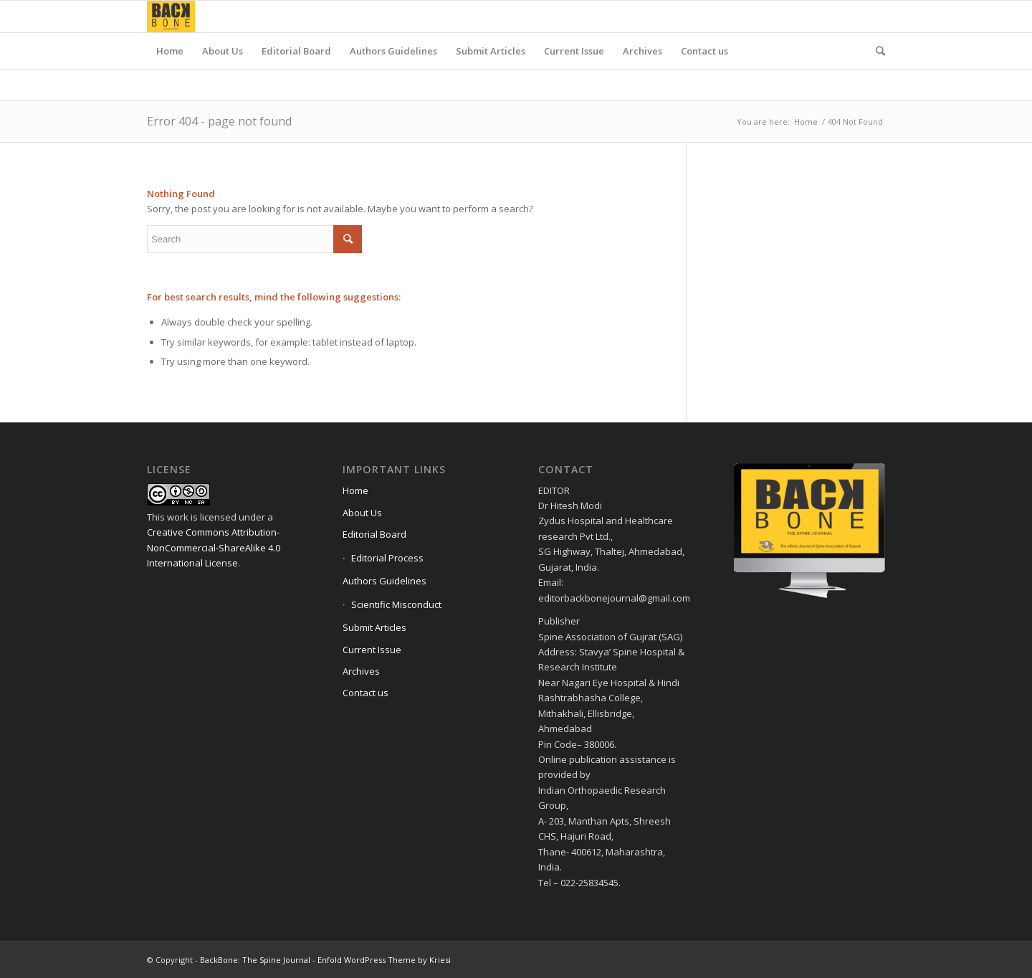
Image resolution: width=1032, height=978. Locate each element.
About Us (362, 512)
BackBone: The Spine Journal (255, 959)
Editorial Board (374, 534)
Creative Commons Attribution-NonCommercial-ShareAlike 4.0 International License (213, 547)
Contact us (365, 692)
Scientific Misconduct (396, 604)
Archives (361, 671)
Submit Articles (374, 627)
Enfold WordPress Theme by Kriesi (384, 959)
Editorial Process (387, 557)
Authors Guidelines (384, 580)
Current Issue (372, 649)
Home (806, 121)
